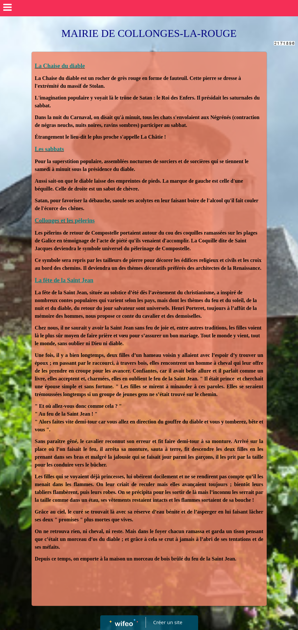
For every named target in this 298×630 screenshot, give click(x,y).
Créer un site (167, 622)
